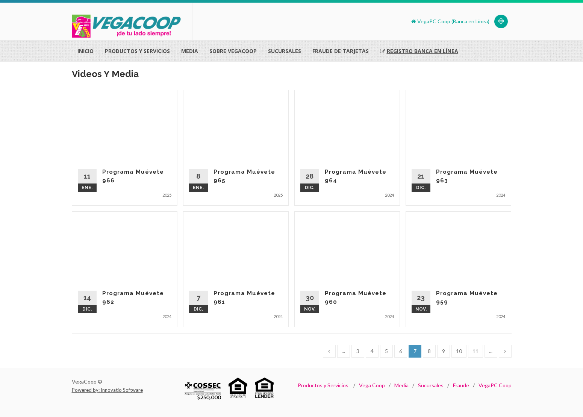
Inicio (85, 51)
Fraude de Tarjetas (340, 51)
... (343, 351)
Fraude (461, 385)
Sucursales (284, 51)
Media (189, 51)
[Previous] (329, 351)
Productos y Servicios (323, 385)
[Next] (505, 351)
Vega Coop (372, 385)
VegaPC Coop (495, 385)
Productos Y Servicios (137, 51)
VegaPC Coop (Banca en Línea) (450, 21)
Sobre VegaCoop (233, 51)
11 (475, 351)
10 (459, 351)
